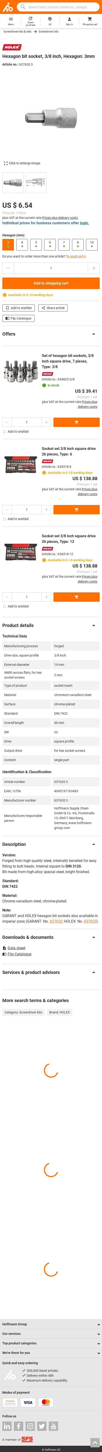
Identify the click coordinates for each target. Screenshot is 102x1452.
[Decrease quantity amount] (8, 268)
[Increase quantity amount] (94, 268)
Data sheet (13, 948)
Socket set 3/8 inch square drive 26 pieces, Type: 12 (69, 539)
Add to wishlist (18, 308)
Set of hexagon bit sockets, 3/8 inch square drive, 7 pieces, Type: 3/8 (68, 361)
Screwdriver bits (48, 31)
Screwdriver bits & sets (17, 31)
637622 (90, 921)
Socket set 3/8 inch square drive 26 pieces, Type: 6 (69, 451)
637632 (56, 921)
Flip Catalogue (18, 318)
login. (84, 223)
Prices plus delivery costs (60, 218)
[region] (51, 182)
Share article (53, 308)
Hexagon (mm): (13, 235)
